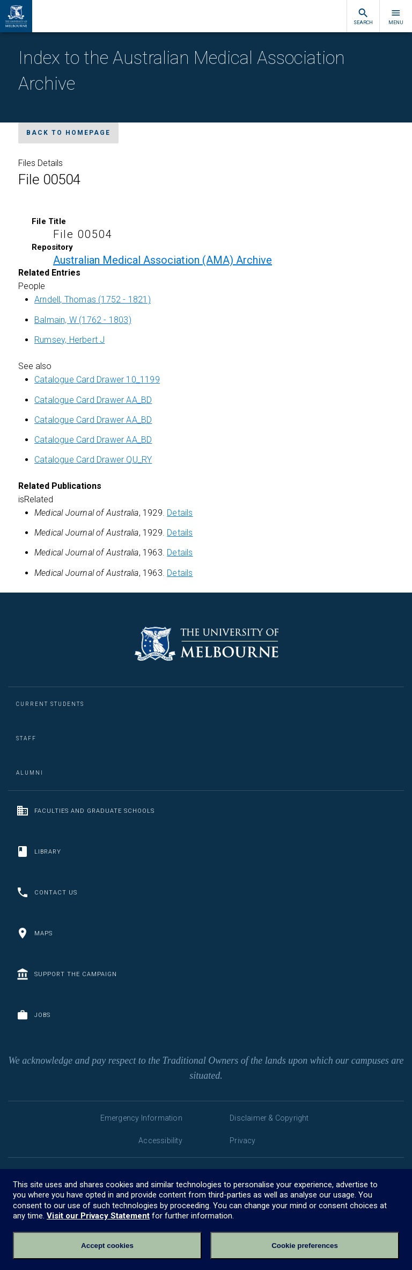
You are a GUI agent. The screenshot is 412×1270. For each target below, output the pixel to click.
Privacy (242, 1140)
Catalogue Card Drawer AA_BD (93, 400)
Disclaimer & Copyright (269, 1118)
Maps (34, 933)
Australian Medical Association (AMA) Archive (162, 260)
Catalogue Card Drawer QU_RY (93, 459)
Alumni (29, 773)
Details (180, 513)
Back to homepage (68, 132)
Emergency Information (141, 1118)
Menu (395, 16)
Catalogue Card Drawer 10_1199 (97, 379)
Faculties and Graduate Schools (85, 810)
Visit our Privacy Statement (98, 1216)
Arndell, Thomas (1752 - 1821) (92, 299)
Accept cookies (107, 1246)
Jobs (33, 1014)
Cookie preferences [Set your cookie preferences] (304, 1246)
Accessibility (160, 1140)
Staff (26, 738)
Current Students (50, 704)
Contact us (46, 892)
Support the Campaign (66, 974)
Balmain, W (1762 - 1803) (82, 320)
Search (363, 16)
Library (38, 851)
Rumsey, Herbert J (69, 340)
